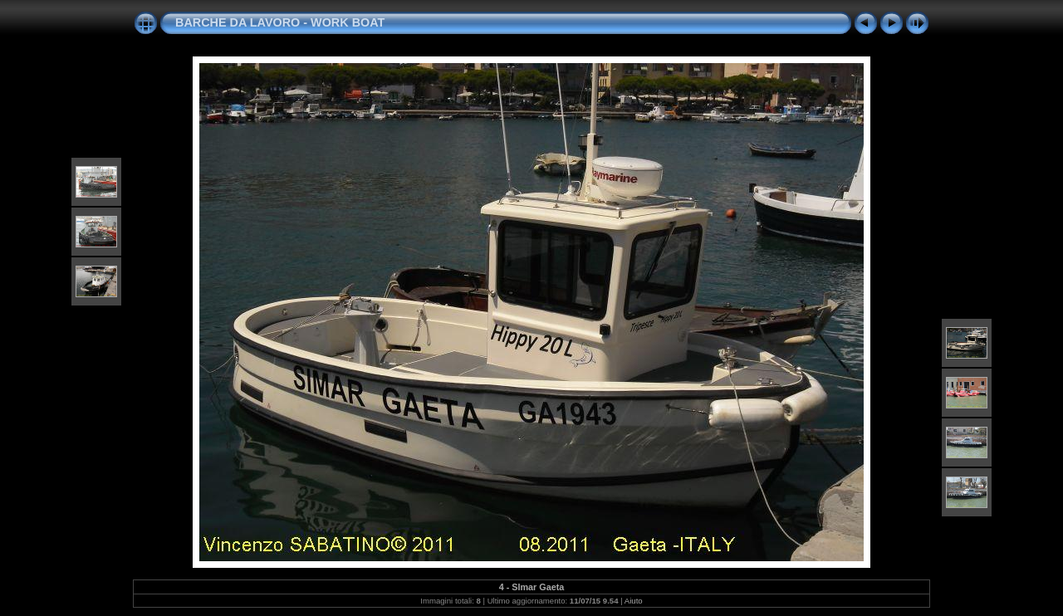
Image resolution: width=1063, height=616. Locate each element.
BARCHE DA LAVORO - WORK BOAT (280, 22)
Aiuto (634, 600)
